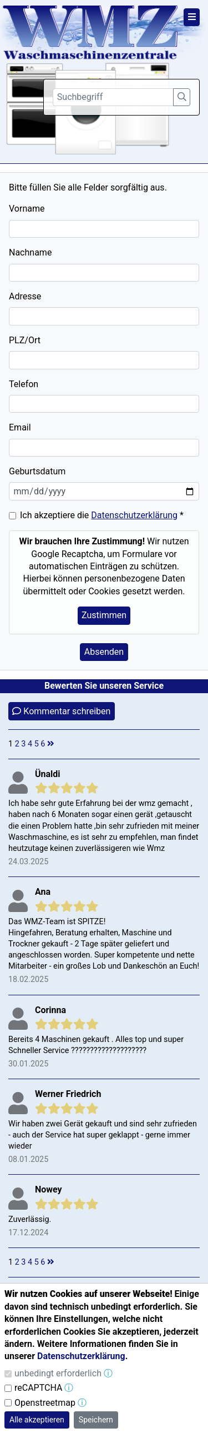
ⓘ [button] (108, 1373)
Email (20, 427)
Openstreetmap (44, 1402)
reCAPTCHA (38, 1387)
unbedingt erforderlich (58, 1373)
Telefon (23, 384)
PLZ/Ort (24, 340)
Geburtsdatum (37, 471)
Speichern (96, 1419)
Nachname (30, 252)
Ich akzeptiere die (102, 515)
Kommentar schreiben (61, 711)
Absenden (104, 652)
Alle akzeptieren (36, 1419)
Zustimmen (104, 615)
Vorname (26, 208)
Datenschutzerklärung (134, 515)
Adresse (25, 296)
